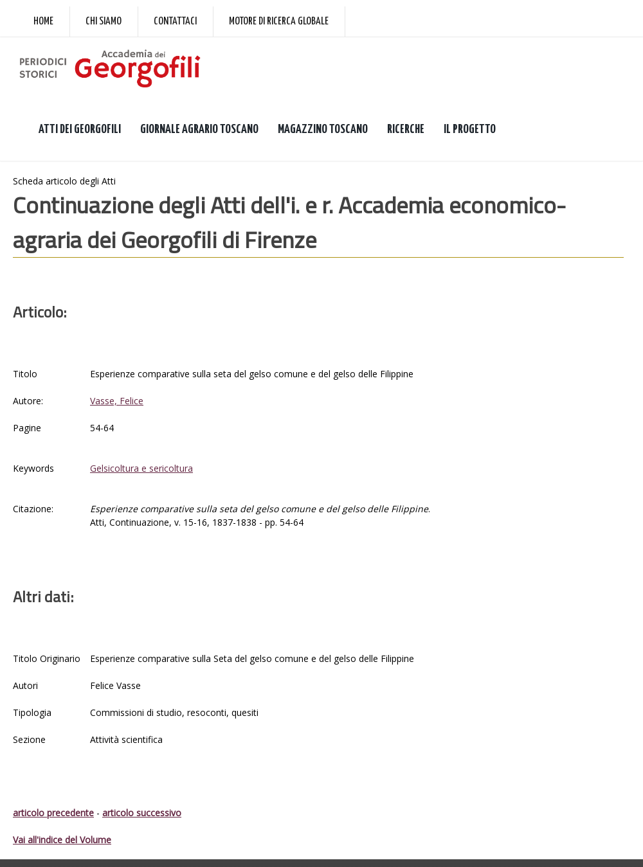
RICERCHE (405, 129)
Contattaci (175, 21)
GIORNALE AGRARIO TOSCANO (199, 129)
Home (43, 21)
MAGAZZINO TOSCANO (323, 129)
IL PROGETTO (470, 129)
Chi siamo (104, 21)
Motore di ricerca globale (279, 21)
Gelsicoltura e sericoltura (141, 468)
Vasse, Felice (116, 401)
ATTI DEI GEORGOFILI (80, 129)
